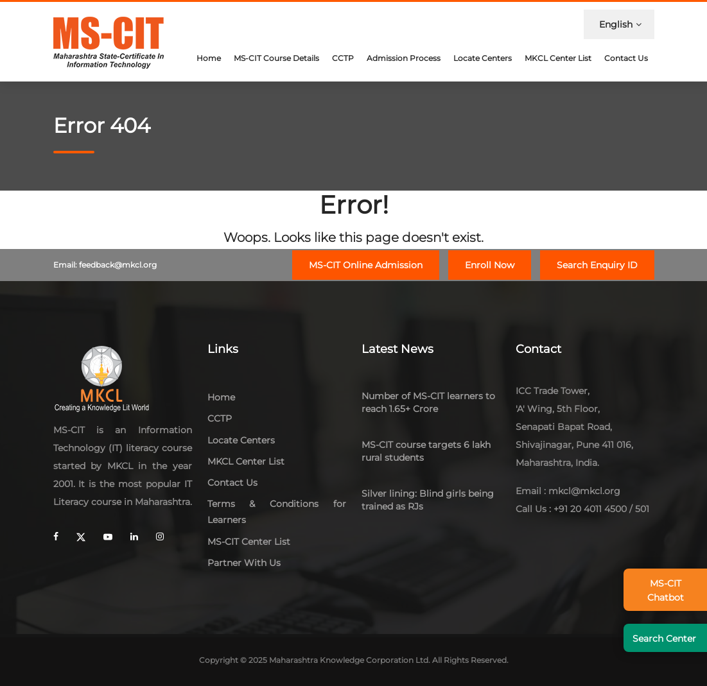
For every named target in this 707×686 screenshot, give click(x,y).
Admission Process (404, 58)
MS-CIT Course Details (276, 58)
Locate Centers (482, 58)
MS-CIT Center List (248, 541)
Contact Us (626, 58)
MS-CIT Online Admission (366, 265)
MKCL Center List (558, 58)
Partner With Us (244, 563)
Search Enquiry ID (597, 265)
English (620, 24)
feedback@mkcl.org (118, 265)
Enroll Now (489, 265)
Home (208, 58)
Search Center (664, 638)
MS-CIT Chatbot (665, 590)
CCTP (343, 58)
